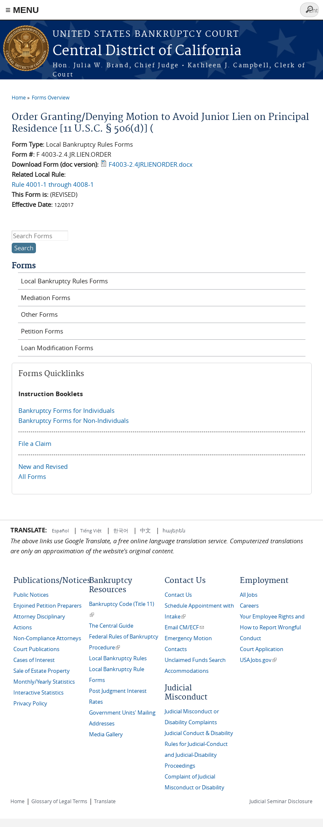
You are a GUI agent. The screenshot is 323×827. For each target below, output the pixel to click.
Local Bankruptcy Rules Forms (64, 281)
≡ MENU (22, 10)
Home (19, 97)
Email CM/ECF (184, 627)
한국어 (120, 530)
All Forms (32, 476)
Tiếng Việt (91, 530)
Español (61, 530)
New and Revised (43, 466)
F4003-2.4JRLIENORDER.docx (151, 164)
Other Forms (39, 314)
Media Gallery (106, 734)
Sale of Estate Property (41, 670)
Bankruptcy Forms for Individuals (66, 410)
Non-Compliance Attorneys (47, 638)
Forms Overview (50, 97)
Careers (249, 605)
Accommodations (187, 670)
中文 (145, 530)
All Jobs (248, 594)
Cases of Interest (34, 660)
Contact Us (178, 594)
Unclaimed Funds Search (195, 660)
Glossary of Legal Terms (59, 801)
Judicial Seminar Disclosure (281, 801)
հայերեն (174, 530)
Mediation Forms (45, 297)
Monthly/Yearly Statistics (44, 681)
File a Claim (34, 443)
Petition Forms (42, 331)
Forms (24, 266)
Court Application (261, 649)
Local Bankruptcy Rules (118, 658)
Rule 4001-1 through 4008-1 (53, 184)
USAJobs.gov (258, 660)
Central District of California (147, 51)
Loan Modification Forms (57, 348)
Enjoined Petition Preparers (47, 605)
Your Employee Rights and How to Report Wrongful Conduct (272, 627)
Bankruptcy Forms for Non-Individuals (73, 420)
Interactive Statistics (38, 692)
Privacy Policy (30, 703)
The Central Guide (111, 625)
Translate (105, 801)
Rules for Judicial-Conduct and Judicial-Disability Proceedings (196, 754)
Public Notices (30, 594)
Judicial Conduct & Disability (199, 733)
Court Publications (36, 649)
